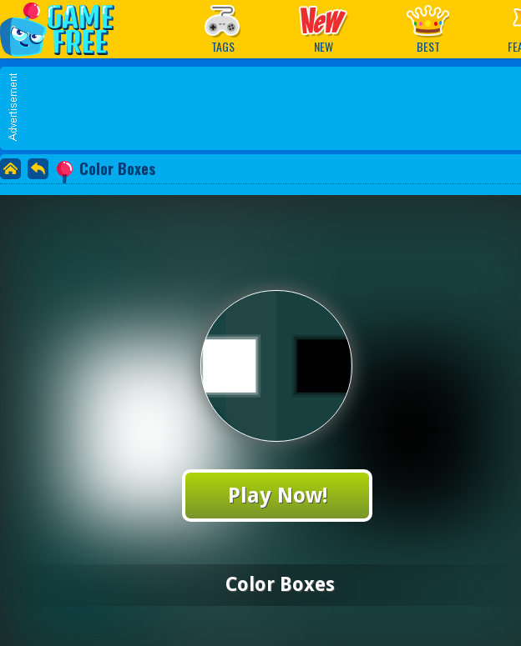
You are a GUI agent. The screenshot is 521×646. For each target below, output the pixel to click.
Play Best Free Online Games (65, 29)
